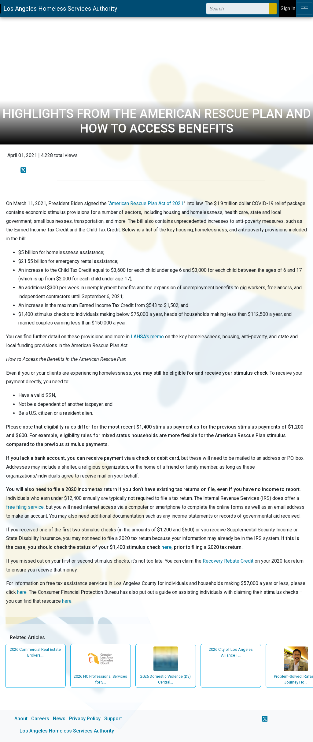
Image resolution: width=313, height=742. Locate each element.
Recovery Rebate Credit (228, 561)
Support (113, 718)
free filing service (25, 507)
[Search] (238, 8)
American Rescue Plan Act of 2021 (146, 203)
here (166, 547)
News (59, 718)
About (21, 718)
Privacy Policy (85, 718)
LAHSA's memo (147, 336)
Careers (40, 718)
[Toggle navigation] (304, 8)
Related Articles (27, 637)
